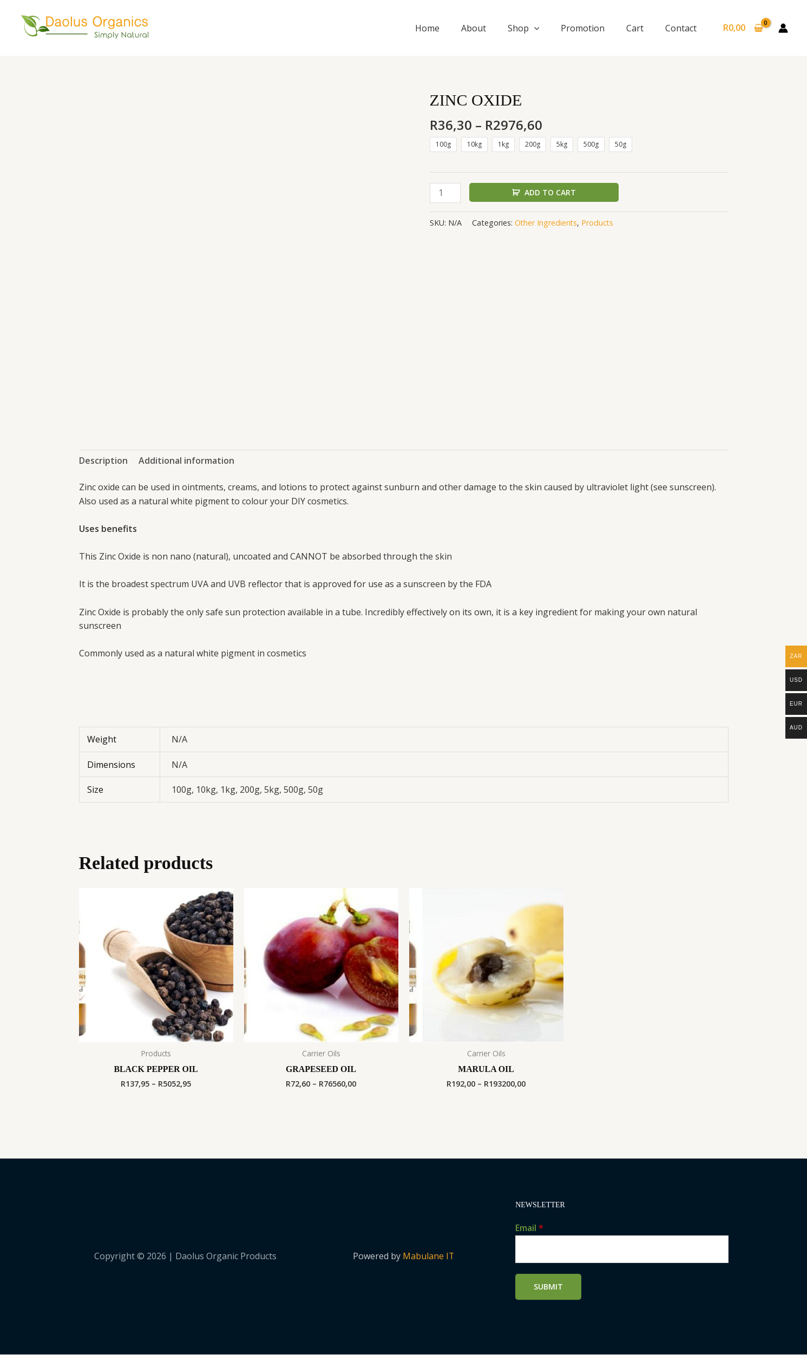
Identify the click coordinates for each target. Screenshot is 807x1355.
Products (598, 223)
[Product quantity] (445, 193)
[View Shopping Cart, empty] (742, 28)
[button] (534, 28)
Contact (681, 28)
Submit (548, 1287)
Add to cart (550, 192)
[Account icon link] (783, 28)
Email (529, 1228)
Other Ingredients (546, 223)
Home (427, 28)
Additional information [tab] (186, 460)
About (473, 28)
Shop (524, 28)
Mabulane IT (428, 1256)
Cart (635, 28)
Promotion (583, 28)
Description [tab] (103, 460)
